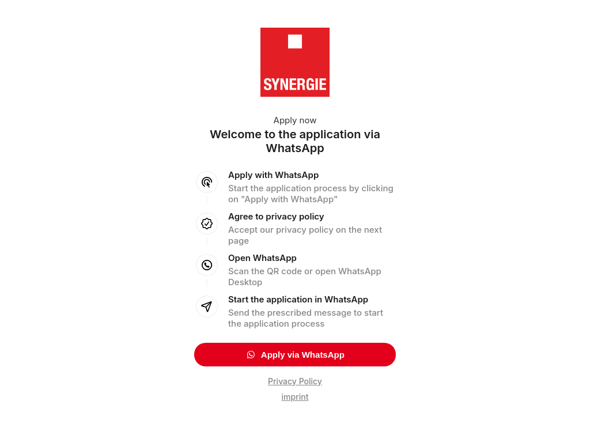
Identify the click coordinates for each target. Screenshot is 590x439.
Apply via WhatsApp (295, 354)
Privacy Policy (295, 381)
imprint (295, 397)
